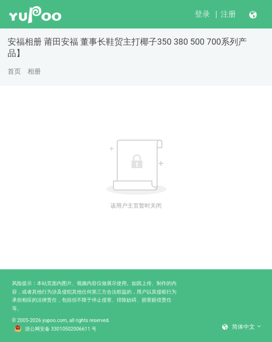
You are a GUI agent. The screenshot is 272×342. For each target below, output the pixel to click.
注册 (228, 14)
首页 (14, 71)
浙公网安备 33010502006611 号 (55, 329)
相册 (34, 71)
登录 (202, 14)
